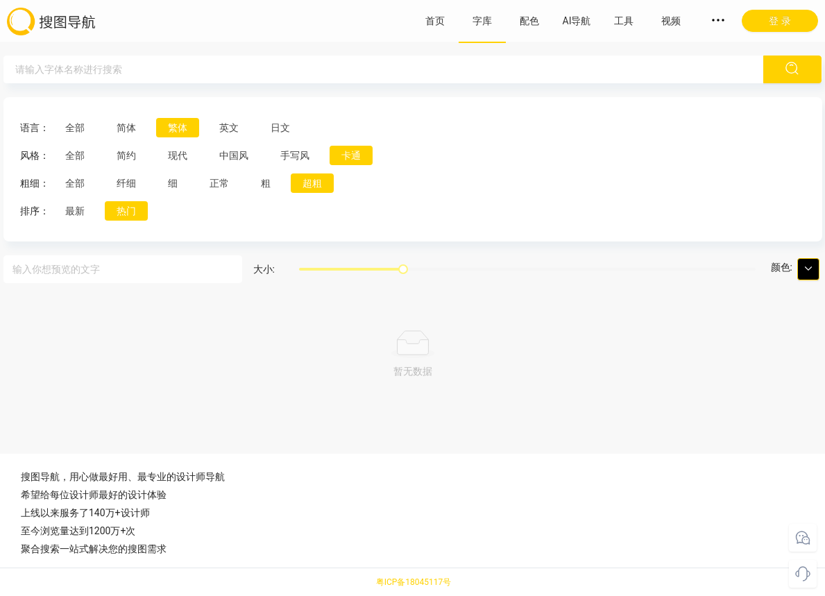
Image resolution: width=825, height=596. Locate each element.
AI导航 (577, 20)
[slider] (403, 269)
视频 (671, 20)
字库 (482, 20)
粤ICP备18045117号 (414, 582)
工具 (623, 20)
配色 (529, 20)
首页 (435, 20)
